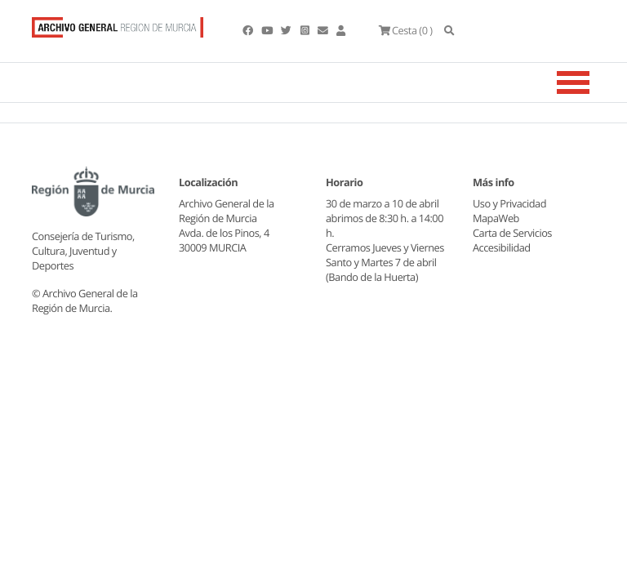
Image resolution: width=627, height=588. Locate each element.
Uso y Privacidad (509, 208)
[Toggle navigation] (593, 87)
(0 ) (430, 32)
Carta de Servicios (512, 237)
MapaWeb (496, 223)
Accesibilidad (502, 252)
